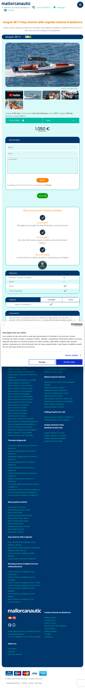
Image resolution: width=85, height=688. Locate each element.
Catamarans (49, 620)
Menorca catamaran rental (56, 393)
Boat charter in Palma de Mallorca (23, 421)
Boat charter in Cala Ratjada (20, 396)
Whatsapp (61, 8)
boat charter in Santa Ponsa (20, 388)
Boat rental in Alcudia (17, 413)
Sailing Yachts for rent (54, 412)
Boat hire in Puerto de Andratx (21, 418)
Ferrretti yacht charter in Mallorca (23, 495)
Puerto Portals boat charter (20, 427)
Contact (11, 10)
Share (43, 195)
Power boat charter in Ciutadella (58, 401)
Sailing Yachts (50, 617)
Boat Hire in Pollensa (17, 416)
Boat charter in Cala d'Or (19, 383)
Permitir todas (69, 362)
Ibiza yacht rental (15, 523)
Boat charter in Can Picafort (20, 385)
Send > (42, 180)
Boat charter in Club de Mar (20, 432)
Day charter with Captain (20, 537)
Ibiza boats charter (16, 529)
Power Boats (49, 628)
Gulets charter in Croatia (55, 435)
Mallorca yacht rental (17, 369)
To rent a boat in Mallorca (55, 369)
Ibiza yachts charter (17, 502)
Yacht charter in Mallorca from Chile (24, 582)
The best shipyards (17, 440)
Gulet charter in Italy (53, 441)
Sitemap (38, 683)
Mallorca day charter (17, 550)
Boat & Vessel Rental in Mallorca (22, 424)
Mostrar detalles (71, 355)
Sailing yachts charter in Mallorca (58, 417)
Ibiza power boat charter (19, 526)
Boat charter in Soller (17, 407)
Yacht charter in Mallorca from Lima (23, 585)
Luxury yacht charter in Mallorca (22, 558)
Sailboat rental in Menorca (55, 390)
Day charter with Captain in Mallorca (24, 547)
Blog (31, 683)
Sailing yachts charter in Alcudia (22, 380)
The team (12, 649)
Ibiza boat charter (16, 532)
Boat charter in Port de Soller (20, 435)
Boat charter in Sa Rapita (19, 394)
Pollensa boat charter (17, 410)
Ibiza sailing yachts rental (19, 510)
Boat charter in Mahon (54, 404)
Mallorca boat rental (53, 372)
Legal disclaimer (13, 683)
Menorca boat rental (53, 396)
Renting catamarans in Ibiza (20, 515)
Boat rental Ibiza (15, 512)
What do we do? (15, 654)
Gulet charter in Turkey (54, 433)
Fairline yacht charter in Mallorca (22, 492)
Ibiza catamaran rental (18, 521)
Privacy (48, 185)
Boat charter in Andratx (18, 405)
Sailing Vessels (50, 631)
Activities (48, 637)
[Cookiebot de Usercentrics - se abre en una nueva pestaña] (72, 324)
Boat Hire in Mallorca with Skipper (22, 430)
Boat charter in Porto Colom (20, 399)
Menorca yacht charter (54, 387)
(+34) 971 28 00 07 (43, 8)
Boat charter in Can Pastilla (20, 391)
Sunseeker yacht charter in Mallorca (24, 489)
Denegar (42, 362)
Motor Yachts (50, 623)
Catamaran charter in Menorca (58, 398)
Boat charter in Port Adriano (20, 402)
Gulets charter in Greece (55, 438)
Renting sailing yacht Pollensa (57, 420)
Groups (47, 634)
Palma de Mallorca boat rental (21, 372)
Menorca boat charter (54, 377)
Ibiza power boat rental (18, 518)
